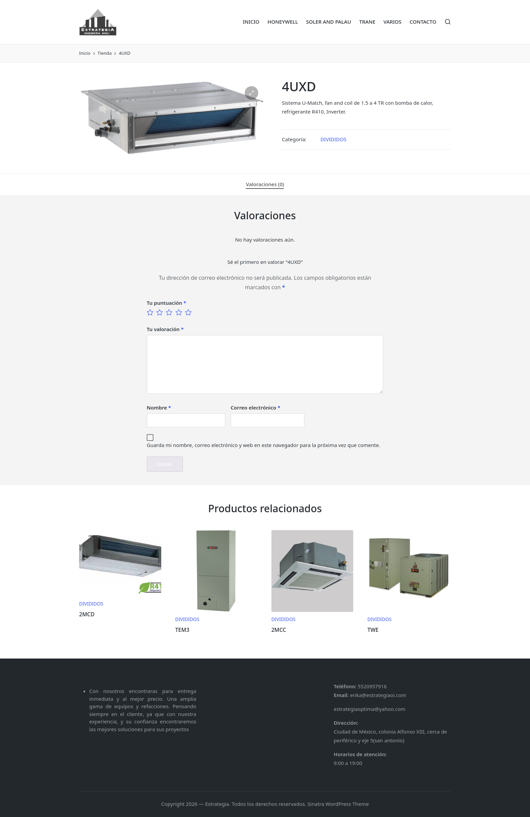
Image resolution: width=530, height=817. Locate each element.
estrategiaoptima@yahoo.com (369, 708)
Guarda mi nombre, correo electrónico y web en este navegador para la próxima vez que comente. (263, 445)
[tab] (265, 184)
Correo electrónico (255, 407)
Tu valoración (165, 329)
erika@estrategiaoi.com (377, 695)
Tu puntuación (166, 302)
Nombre (159, 407)
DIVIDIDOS (333, 139)
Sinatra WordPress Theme (338, 803)
